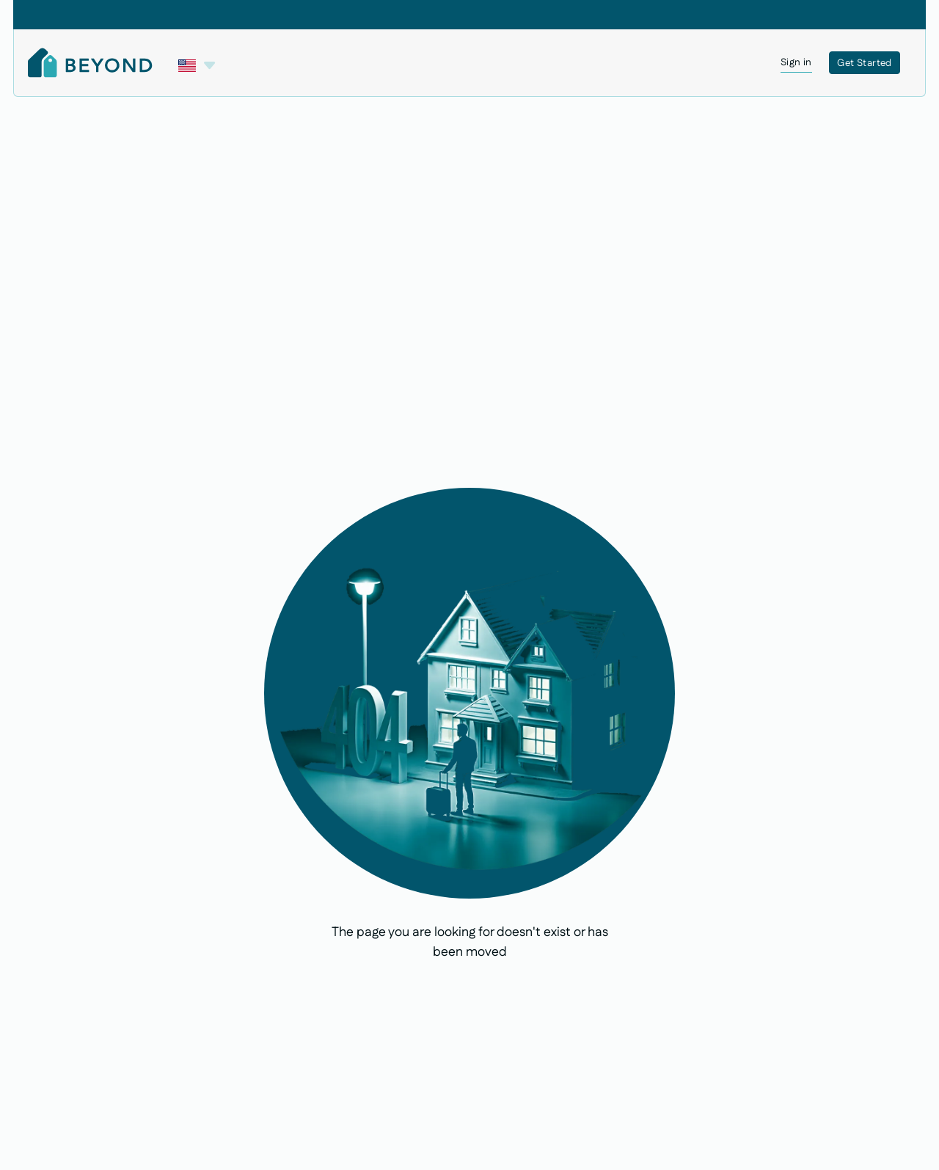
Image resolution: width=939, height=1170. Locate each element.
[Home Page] (90, 63)
